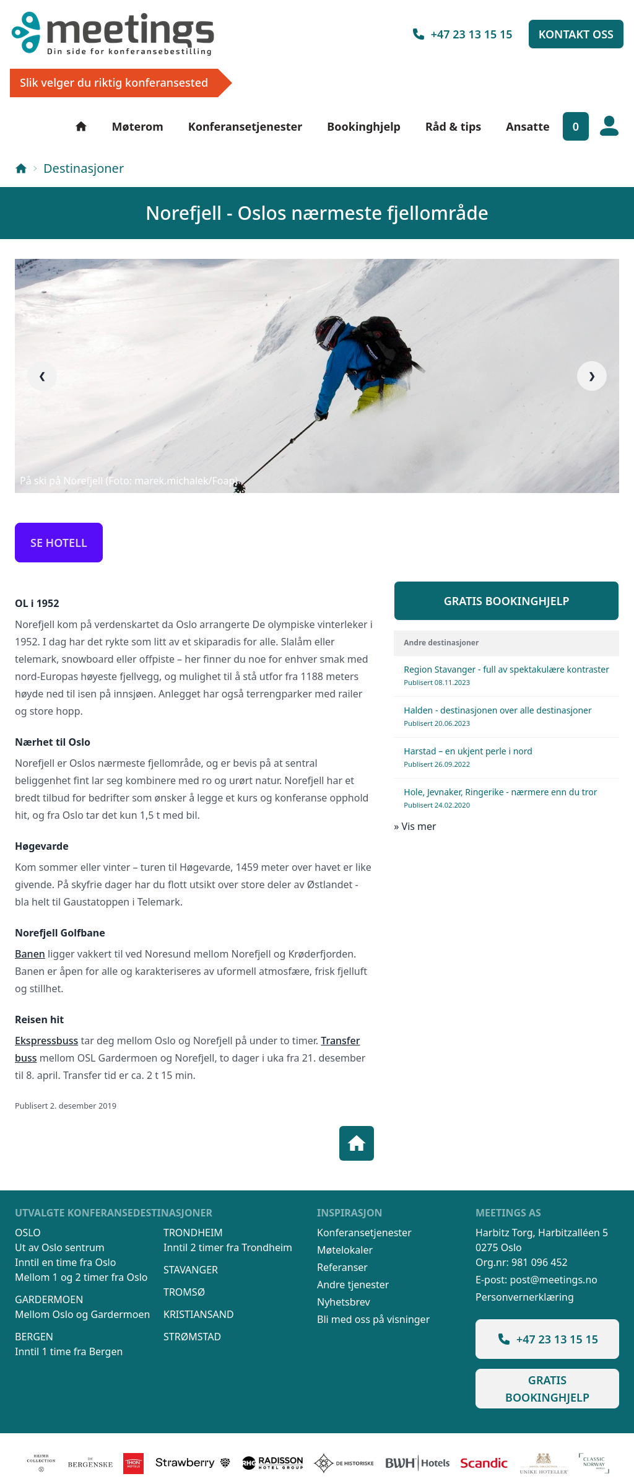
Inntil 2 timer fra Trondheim (227, 1247)
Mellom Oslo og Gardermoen (82, 1314)
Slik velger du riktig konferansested (114, 82)
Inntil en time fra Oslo (65, 1262)
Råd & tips (453, 126)
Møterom (137, 126)
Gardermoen (49, 1299)
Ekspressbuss (46, 1040)
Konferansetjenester (245, 126)
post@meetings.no (553, 1279)
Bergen (34, 1336)
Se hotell (58, 542)
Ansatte (527, 126)
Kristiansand (198, 1314)
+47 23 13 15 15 (462, 34)
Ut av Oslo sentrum (60, 1247)
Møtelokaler (345, 1250)
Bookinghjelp (364, 126)
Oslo (28, 1232)
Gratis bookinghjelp (507, 600)
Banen (30, 954)
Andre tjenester (353, 1284)
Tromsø (184, 1292)
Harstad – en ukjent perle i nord (468, 757)
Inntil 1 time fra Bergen (69, 1351)
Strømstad (192, 1336)
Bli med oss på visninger (373, 1319)
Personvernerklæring (525, 1297)
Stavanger (190, 1270)
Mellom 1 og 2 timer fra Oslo (81, 1277)
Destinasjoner (83, 168)
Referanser (342, 1267)
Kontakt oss (576, 34)
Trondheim (193, 1232)
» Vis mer (415, 826)
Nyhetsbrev (343, 1302)
